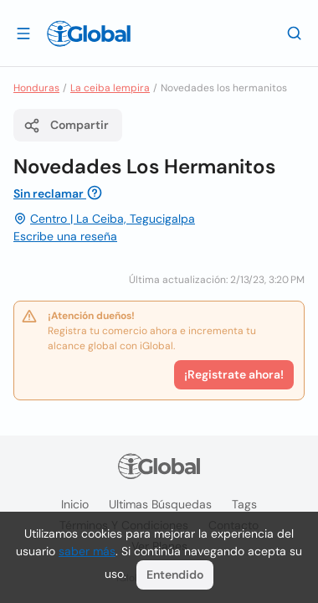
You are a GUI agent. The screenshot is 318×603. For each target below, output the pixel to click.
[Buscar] (294, 32)
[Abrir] (23, 32)
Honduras (36, 88)
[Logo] (89, 33)
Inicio (75, 504)
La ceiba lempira (110, 88)
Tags (244, 504)
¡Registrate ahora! (234, 374)
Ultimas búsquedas (160, 504)
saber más (87, 551)
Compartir (66, 125)
